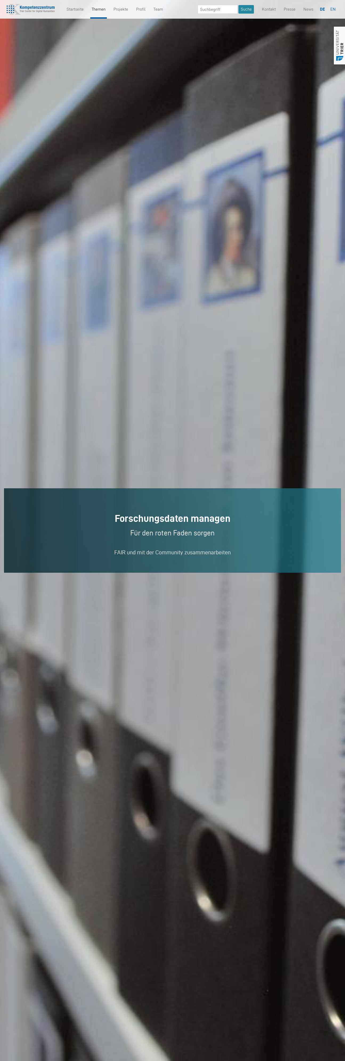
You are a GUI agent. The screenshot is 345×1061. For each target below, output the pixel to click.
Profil (140, 9)
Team (158, 9)
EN (333, 9)
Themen (98, 9)
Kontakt (269, 9)
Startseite (75, 9)
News (308, 9)
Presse (289, 9)
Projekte (120, 9)
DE (322, 9)
